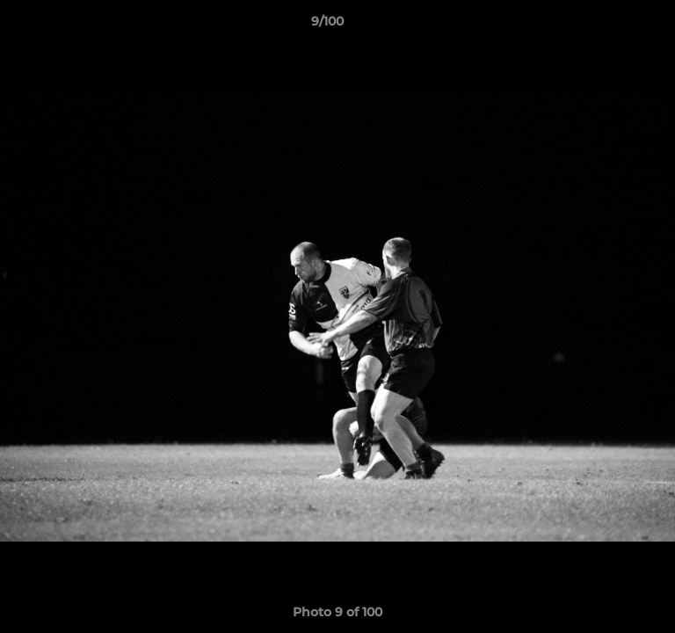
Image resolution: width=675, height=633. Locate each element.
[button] (611, 25)
